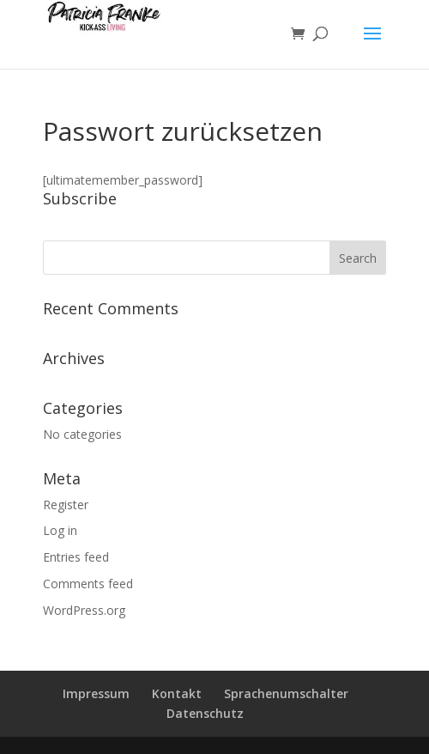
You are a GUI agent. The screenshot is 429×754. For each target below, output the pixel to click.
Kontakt (177, 693)
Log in (60, 530)
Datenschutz (205, 713)
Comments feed (88, 583)
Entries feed (76, 557)
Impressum (96, 693)
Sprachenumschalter (286, 693)
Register (65, 504)
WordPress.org (84, 610)
